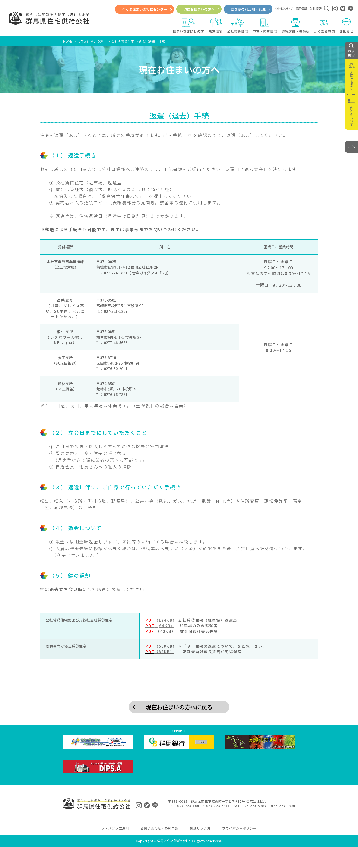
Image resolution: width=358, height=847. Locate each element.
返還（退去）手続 (152, 41)
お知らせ (346, 26)
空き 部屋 (351, 50)
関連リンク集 (200, 828)
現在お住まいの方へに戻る (179, 707)
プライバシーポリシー (239, 828)
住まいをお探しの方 (188, 26)
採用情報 (301, 8)
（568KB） (161, 646)
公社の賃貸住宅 (122, 41)
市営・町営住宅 (265, 26)
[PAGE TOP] (351, 147)
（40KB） (166, 631)
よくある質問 (324, 26)
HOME (67, 41)
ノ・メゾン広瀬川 (115, 828)
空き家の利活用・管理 (248, 9)
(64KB (158, 625)
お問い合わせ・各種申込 (159, 828)
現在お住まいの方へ (199, 9)
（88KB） (164, 651)
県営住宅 (215, 26)
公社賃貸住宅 (237, 26)
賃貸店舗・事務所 (295, 26)
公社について (284, 8)
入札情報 (316, 8)
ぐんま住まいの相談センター (144, 9)
